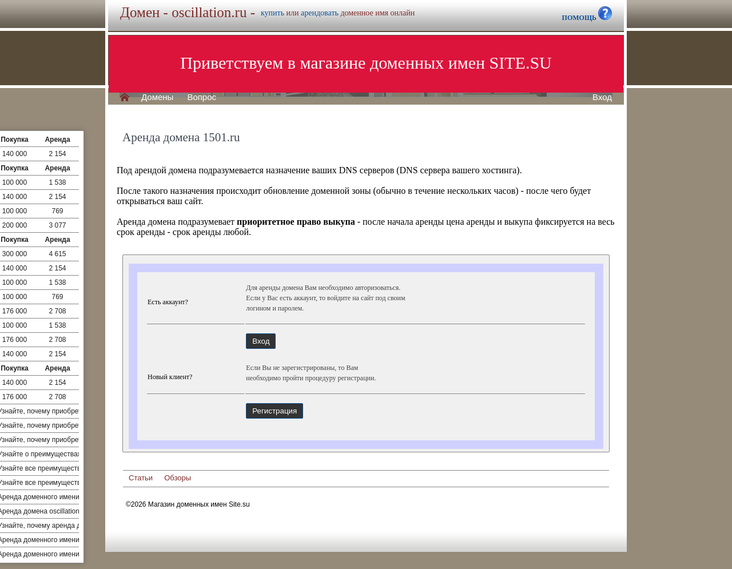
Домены (157, 97)
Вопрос (201, 97)
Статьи (141, 477)
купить (272, 13)
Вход (602, 97)
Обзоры (177, 477)
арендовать (320, 13)
